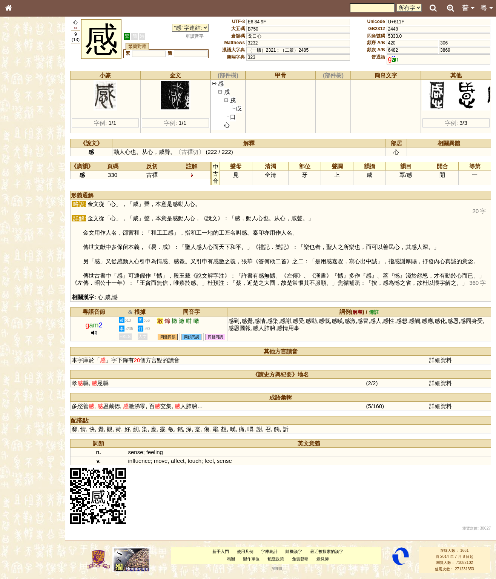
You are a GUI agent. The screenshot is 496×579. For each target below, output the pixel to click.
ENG (33, 83)
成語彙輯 (18, 251)
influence (139, 461)
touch (194, 461)
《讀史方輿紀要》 (27, 244)
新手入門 (220, 551)
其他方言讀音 (23, 216)
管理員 (277, 569)
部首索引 (18, 101)
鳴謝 (231, 559)
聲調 (35, 202)
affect (177, 461)
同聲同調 (215, 337)
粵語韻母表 (20, 164)
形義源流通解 (23, 130)
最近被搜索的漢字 (326, 551)
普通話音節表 (23, 209)
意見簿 (322, 559)
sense (135, 452)
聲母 (15, 202)
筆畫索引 (18, 108)
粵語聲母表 (20, 157)
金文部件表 (20, 123)
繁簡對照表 (20, 258)
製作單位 (251, 559)
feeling (154, 452)
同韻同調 (191, 337)
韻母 (25, 202)
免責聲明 (300, 559)
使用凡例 (245, 551)
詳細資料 (440, 360)
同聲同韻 (167, 337)
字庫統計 (269, 551)
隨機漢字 (294, 551)
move (161, 461)
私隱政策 (275, 559)
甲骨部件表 (20, 115)
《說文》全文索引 (27, 237)
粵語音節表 (20, 150)
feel (208, 461)
